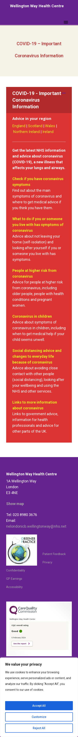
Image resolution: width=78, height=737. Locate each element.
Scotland (35, 126)
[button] (39, 100)
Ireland (48, 131)
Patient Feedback (54, 554)
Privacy (47, 562)
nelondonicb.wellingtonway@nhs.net (36, 526)
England (19, 126)
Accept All (39, 705)
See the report (19, 644)
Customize (39, 717)
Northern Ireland (26, 131)
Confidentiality (15, 570)
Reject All (39, 728)
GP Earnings (14, 579)
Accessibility (14, 587)
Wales (50, 126)
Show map (15, 504)
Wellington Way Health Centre (37, 6)
